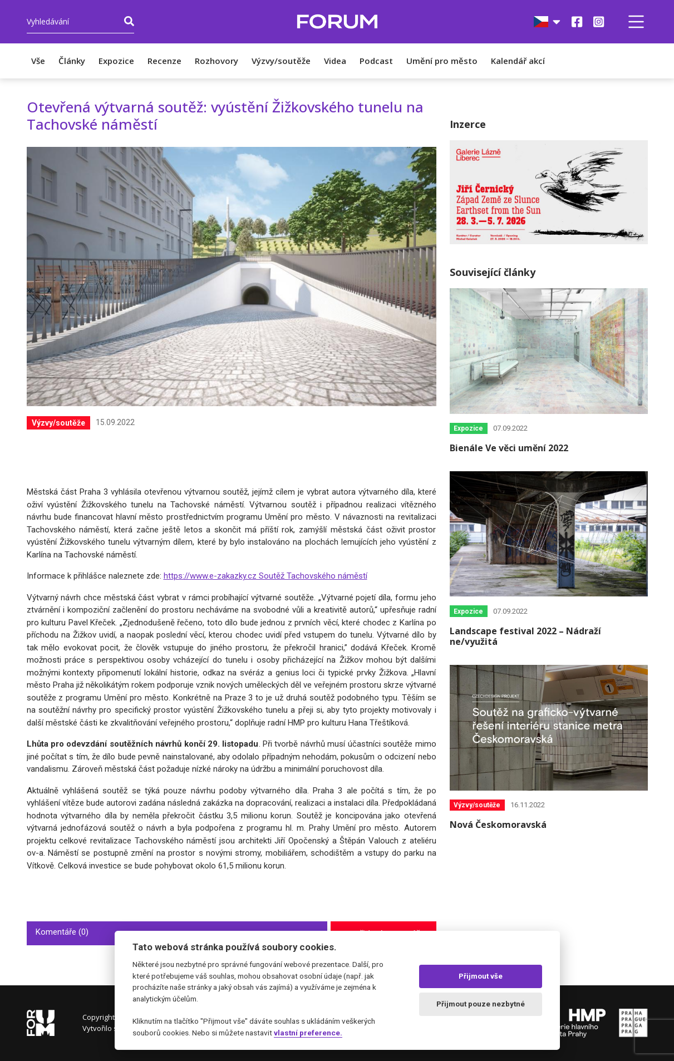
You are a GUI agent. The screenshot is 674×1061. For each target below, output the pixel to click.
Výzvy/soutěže (281, 60)
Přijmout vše (481, 976)
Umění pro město (442, 60)
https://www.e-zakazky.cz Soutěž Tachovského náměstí (265, 576)
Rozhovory (216, 60)
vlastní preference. (308, 1032)
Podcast (376, 60)
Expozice (116, 60)
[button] (636, 21)
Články (71, 60)
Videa (335, 60)
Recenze (164, 60)
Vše (38, 60)
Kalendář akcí (518, 60)
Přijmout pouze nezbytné (480, 1004)
